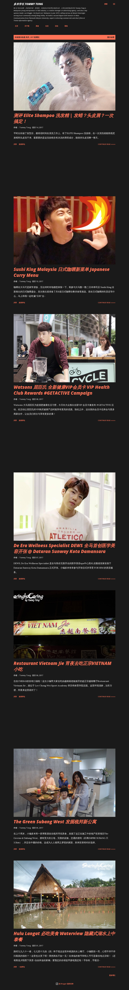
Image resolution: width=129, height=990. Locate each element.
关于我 (25, 26)
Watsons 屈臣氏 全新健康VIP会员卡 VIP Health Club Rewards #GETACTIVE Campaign (62, 390)
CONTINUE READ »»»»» (106, 144)
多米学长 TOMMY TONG (28, 4)
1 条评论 (22, 967)
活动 (55, 26)
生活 (45, 26)
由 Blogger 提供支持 (64, 984)
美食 (36, 26)
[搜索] (105, 4)
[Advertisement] (64, 171)
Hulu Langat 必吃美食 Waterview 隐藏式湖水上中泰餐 (64, 936)
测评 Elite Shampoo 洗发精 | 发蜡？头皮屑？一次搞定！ (63, 118)
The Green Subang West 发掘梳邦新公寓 (55, 822)
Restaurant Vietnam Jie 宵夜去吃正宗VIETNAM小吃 (62, 666)
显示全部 (110, 37)
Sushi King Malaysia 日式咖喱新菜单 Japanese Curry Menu (62, 272)
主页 (15, 26)
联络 (64, 26)
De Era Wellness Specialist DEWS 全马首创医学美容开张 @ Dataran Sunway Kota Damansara (64, 548)
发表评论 (22, 144)
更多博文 (112, 975)
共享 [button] (15, 144)
